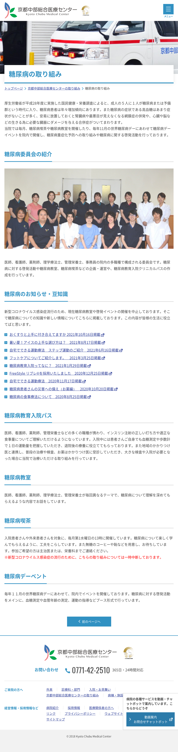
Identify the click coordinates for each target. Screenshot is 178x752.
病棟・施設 (115, 695)
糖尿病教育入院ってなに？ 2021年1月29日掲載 (48, 365)
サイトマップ (55, 719)
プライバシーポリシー (80, 713)
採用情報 (74, 707)
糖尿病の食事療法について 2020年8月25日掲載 (48, 396)
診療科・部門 (71, 689)
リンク (51, 713)
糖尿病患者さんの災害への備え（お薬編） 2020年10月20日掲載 (61, 388)
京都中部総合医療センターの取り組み (72, 695)
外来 (49, 689)
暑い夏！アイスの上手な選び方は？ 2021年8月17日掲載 (55, 342)
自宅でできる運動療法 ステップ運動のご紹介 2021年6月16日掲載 (64, 350)
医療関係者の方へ (101, 707)
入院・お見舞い (100, 689)
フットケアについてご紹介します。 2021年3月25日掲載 (55, 357)
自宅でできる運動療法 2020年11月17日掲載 (45, 380)
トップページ (13, 88)
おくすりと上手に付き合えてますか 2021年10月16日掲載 (54, 334)
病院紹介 (52, 707)
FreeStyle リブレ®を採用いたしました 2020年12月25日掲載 (58, 373)
